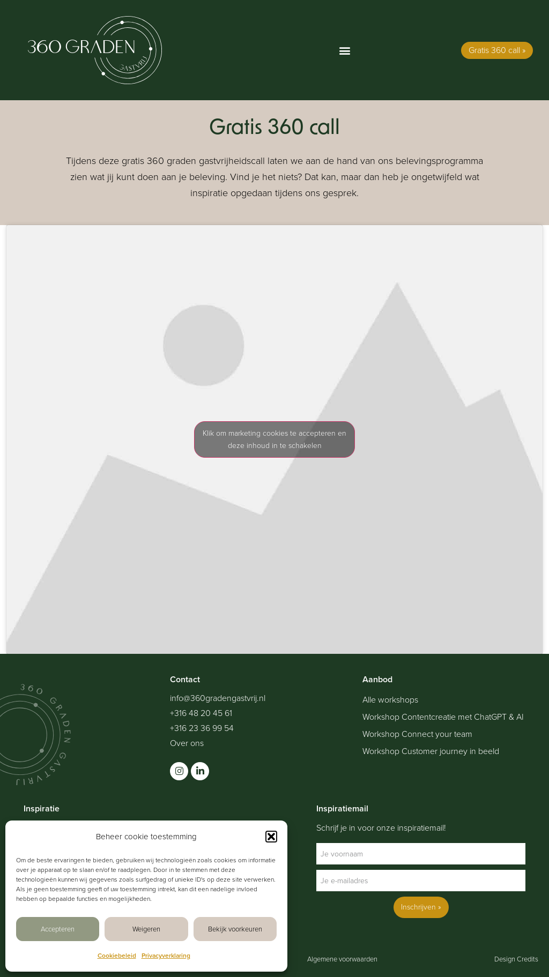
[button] (271, 836)
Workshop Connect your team (417, 734)
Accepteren (58, 929)
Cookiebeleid (117, 955)
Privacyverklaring (166, 955)
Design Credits (516, 959)
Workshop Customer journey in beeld (430, 751)
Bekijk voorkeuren (235, 929)
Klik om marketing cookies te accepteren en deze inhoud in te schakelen (274, 439)
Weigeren (146, 929)
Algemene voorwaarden (342, 959)
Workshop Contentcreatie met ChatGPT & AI (443, 717)
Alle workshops (390, 700)
